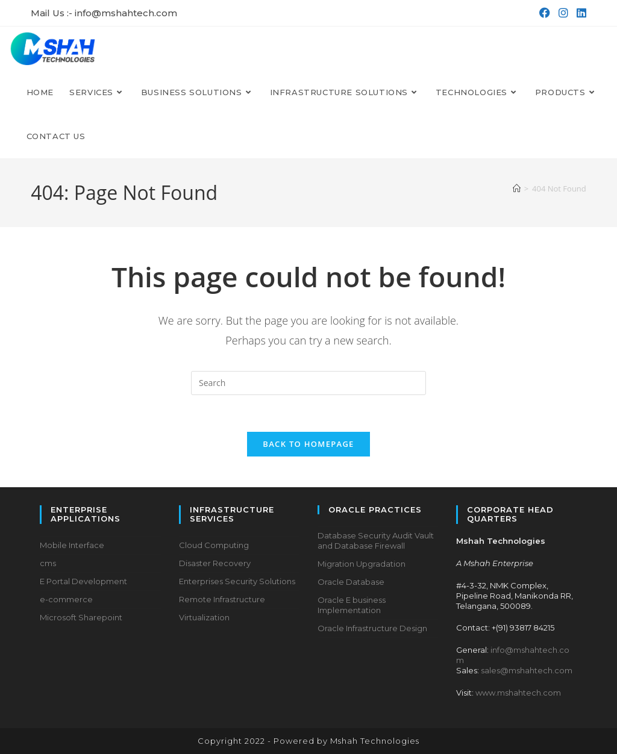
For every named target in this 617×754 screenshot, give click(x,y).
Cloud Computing (214, 545)
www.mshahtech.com (518, 692)
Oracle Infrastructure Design (372, 628)
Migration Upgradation (362, 564)
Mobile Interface (72, 545)
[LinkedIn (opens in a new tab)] (578, 13)
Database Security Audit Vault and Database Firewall (376, 541)
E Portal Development (83, 581)
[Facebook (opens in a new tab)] (543, 13)
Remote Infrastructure (222, 599)
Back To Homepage (308, 443)
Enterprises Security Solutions (237, 581)
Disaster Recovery (215, 563)
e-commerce (66, 599)
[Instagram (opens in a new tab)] (562, 13)
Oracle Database (351, 582)
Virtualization (204, 617)
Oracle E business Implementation (352, 605)
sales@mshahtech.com (526, 670)
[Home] (517, 188)
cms (48, 563)
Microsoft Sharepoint (81, 617)
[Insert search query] (308, 383)
